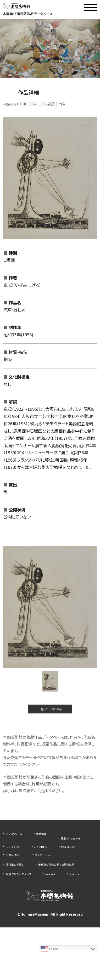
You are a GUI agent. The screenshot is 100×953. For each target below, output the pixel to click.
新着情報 (50, 840)
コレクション (57, 848)
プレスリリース (17, 840)
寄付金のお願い (18, 874)
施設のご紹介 (48, 857)
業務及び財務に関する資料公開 (31, 882)
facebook (63, 891)
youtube (13, 899)
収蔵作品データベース (23, 891)
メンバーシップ (52, 865)
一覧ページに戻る (50, 714)
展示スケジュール (20, 848)
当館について (16, 865)
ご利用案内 (15, 857)
